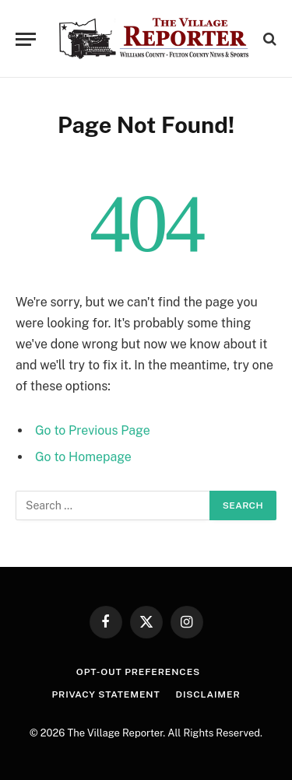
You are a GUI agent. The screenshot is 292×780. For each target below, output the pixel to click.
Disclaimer (208, 694)
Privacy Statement (105, 694)
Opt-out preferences (138, 671)
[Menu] (26, 39)
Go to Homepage (83, 456)
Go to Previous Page (92, 430)
